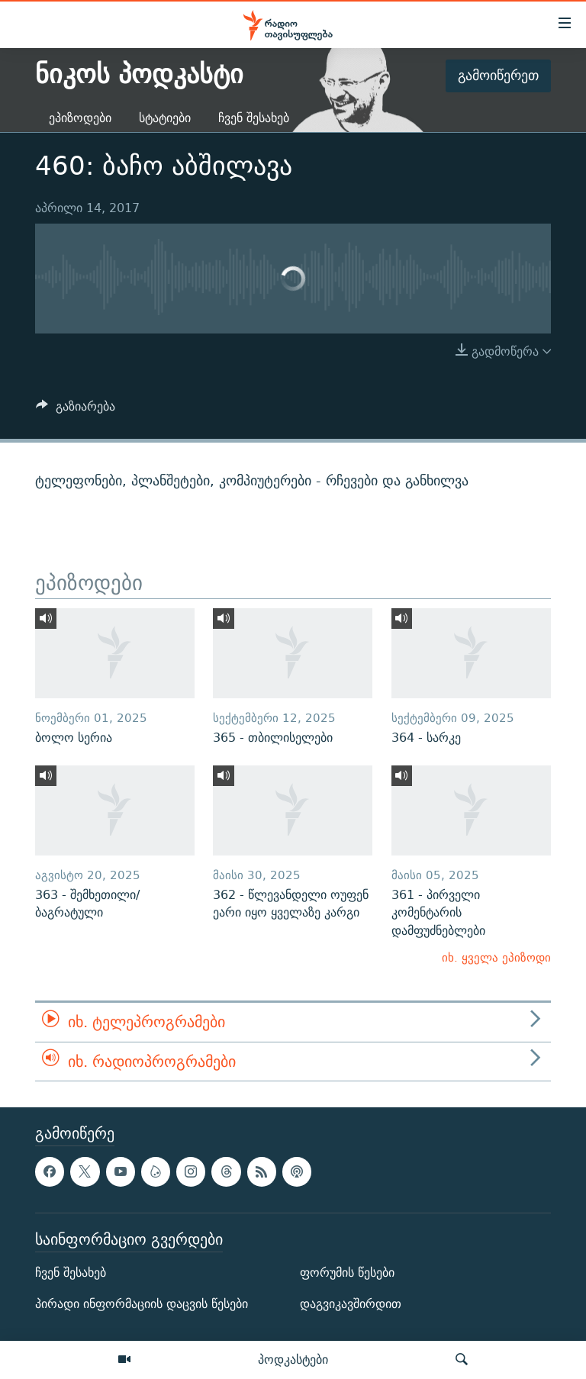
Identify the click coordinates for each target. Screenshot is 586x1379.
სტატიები (165, 118)
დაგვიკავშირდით (350, 1303)
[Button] (75, 410)
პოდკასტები (293, 1359)
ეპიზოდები (80, 118)
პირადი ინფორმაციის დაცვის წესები (141, 1303)
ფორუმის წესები (347, 1272)
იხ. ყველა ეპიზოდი (496, 957)
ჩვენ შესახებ (253, 118)
